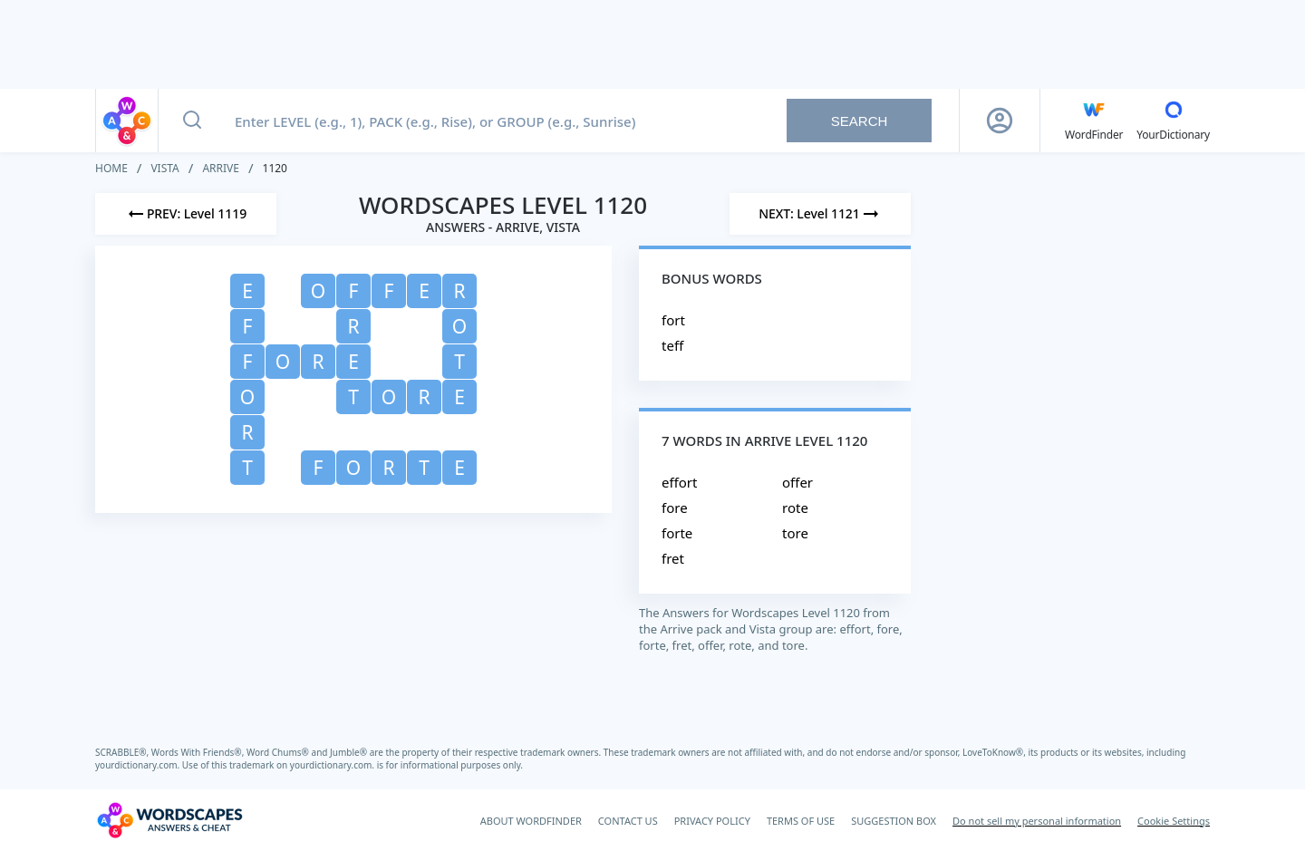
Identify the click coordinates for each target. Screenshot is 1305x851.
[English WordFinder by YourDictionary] (1094, 120)
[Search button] (192, 120)
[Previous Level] (185, 214)
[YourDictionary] (1173, 120)
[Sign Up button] (999, 120)
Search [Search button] (859, 121)
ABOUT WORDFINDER (531, 820)
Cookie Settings (1173, 820)
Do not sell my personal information (1036, 820)
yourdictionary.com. (138, 765)
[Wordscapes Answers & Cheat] (169, 820)
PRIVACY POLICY (712, 820)
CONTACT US (628, 820)
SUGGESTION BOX (893, 820)
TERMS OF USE (801, 820)
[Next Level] (820, 214)
